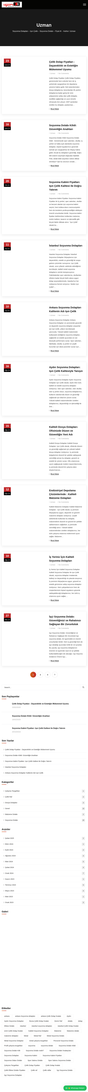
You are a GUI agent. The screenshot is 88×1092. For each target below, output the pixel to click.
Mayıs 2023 (45, 890)
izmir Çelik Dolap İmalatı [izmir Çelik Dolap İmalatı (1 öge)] (13, 1031)
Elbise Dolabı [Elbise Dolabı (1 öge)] (9, 1026)
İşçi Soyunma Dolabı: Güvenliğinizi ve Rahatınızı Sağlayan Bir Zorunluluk (65, 620)
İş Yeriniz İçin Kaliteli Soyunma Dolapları (61, 558)
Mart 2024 (45, 861)
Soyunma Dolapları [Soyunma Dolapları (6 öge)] (11, 1055)
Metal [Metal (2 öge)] (26, 1036)
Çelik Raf (45, 797)
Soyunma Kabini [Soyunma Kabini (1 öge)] (31, 1055)
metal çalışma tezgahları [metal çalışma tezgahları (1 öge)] (38, 1041)
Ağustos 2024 (45, 855)
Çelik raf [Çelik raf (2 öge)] (34, 1070)
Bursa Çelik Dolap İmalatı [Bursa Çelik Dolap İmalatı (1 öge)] (39, 1021)
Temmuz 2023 (45, 885)
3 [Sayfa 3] (47, 675)
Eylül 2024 (45, 850)
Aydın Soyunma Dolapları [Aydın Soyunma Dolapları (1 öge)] (14, 1021)
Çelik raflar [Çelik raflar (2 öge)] (47, 1070)
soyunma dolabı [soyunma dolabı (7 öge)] (47, 1046)
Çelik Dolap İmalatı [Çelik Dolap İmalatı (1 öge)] (53, 1065)
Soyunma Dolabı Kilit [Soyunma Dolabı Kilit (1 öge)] (12, 1050)
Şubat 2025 (45, 838)
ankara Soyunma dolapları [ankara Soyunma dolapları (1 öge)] (25, 1016)
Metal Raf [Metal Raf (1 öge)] (37, 1036)
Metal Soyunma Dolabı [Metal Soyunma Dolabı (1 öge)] (55, 1036)
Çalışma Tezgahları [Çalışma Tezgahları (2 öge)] (11, 1065)
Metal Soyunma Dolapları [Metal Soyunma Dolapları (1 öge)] (13, 1041)
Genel (45, 808)
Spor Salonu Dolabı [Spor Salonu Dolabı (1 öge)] (35, 1060)
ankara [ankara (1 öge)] (7, 1016)
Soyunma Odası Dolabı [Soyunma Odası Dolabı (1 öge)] (13, 1060)
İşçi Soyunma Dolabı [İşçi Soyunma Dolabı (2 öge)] (65, 1070)
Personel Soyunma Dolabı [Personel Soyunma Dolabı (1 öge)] (63, 1041)
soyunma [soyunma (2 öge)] (31, 1046)
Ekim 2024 (45, 844)
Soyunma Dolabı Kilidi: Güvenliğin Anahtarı (63, 127)
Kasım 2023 (45, 879)
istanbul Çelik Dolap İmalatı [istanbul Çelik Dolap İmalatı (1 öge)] (68, 1026)
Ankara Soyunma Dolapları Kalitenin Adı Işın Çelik (65, 309)
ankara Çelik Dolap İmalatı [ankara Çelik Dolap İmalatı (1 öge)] (51, 1016)
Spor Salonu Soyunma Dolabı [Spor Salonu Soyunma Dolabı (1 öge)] (59, 1060)
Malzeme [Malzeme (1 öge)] (57, 1031)
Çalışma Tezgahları (45, 791)
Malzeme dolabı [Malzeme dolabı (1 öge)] (73, 1031)
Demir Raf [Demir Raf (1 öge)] (58, 1021)
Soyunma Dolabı (45, 820)
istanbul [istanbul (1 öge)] (23, 1026)
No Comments (64, 73)
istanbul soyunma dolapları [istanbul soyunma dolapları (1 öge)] (42, 1026)
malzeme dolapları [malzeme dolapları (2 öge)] (11, 1036)
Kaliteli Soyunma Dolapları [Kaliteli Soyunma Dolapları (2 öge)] (38, 1031)
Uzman (52, 73)
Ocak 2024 (45, 873)
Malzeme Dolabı (45, 814)
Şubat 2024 (45, 867)
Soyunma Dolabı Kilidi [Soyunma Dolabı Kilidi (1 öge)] (67, 1046)
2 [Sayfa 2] (40, 675)
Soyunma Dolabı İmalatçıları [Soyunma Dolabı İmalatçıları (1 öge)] (60, 1050)
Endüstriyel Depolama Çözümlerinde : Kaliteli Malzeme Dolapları (62, 494)
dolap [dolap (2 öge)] (80, 1021)
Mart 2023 (45, 896)
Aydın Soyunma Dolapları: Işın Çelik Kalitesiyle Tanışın (66, 369)
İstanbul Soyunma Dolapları (65, 245)
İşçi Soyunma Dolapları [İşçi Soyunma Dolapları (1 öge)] (13, 1075)
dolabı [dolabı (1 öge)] (70, 1021)
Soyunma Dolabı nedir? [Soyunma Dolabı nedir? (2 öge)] (35, 1050)
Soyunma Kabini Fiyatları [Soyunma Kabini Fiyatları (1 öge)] (52, 1055)
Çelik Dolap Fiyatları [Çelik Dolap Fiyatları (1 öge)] (32, 1065)
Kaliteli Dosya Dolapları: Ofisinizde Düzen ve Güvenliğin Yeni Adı (63, 431)
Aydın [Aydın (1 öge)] (69, 1016)
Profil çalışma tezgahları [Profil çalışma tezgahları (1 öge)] (13, 1046)
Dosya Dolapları (45, 802)
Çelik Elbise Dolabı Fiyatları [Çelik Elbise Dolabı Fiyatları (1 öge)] (14, 1070)
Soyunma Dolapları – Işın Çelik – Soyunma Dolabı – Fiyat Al (36, 31)
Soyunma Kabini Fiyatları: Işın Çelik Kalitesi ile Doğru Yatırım (65, 186)
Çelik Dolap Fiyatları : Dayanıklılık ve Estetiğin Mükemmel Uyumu (63, 65)
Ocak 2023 (45, 902)
